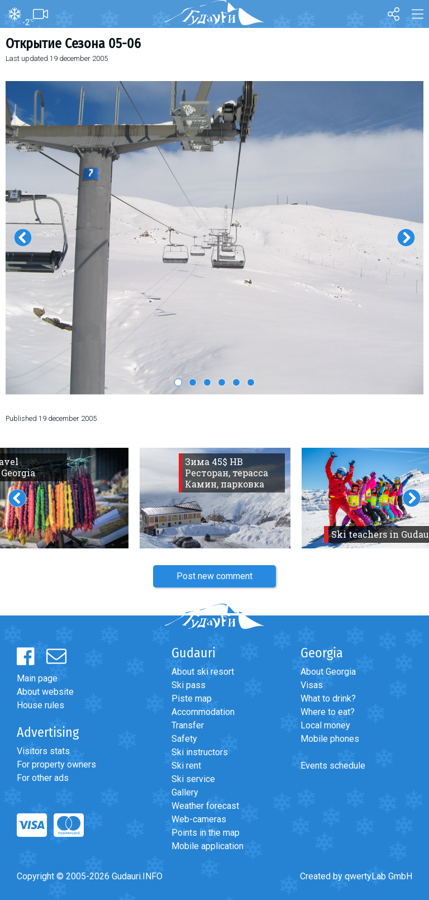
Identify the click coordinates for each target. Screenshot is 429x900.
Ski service (193, 779)
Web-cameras (198, 819)
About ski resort (202, 671)
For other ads (43, 778)
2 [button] (193, 382)
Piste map (191, 698)
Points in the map (205, 832)
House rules (40, 705)
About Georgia (328, 671)
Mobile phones (330, 738)
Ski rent (186, 765)
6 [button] (251, 382)
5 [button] (236, 382)
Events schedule (333, 765)
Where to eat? (328, 712)
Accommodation (203, 712)
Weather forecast (205, 805)
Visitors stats (43, 751)
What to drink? (328, 698)
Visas (312, 685)
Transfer (187, 725)
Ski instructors (199, 752)
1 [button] (178, 382)
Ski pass (188, 685)
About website (45, 691)
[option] (214, 238)
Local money (325, 725)
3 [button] (207, 382)
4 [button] (222, 382)
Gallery (184, 792)
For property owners (56, 764)
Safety (184, 738)
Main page (37, 678)
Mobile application (207, 846)
